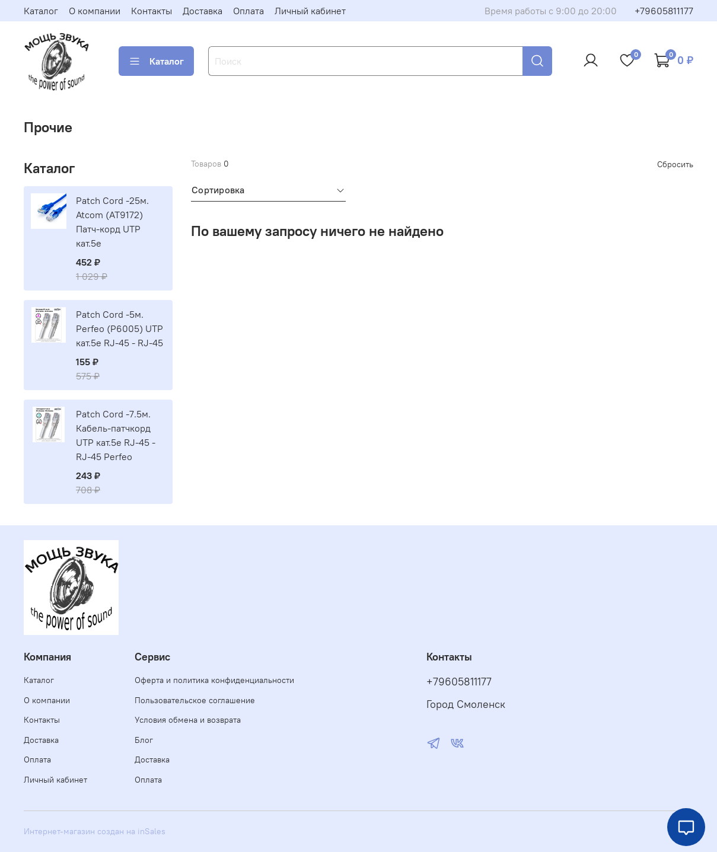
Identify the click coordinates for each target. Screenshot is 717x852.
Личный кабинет (310, 11)
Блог (144, 740)
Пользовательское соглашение (195, 700)
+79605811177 (664, 11)
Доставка (202, 11)
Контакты (151, 11)
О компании (94, 11)
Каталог (41, 11)
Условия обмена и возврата (188, 719)
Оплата (248, 11)
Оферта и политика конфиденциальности (214, 680)
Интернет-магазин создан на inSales (94, 831)
